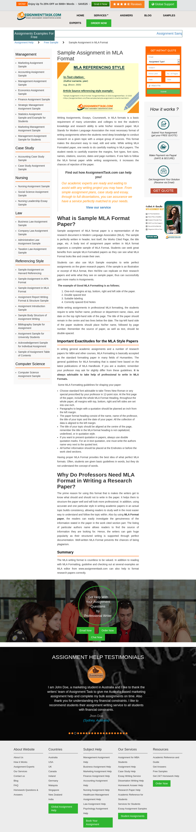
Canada (52, 771)
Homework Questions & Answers (26, 792)
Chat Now (96, 637)
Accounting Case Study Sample (31, 158)
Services (101, 15)
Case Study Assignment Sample (31, 167)
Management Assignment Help (96, 759)
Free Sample (51, 42)
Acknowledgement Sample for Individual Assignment (33, 344)
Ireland (52, 776)
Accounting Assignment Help (95, 783)
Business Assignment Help (97, 766)
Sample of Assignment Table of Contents (34, 353)
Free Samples (160, 771)
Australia (53, 757)
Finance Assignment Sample (34, 99)
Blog (147, 15)
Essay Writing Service (129, 776)
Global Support (163, 4)
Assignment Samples (178, 33)
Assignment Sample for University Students (31, 335)
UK (50, 766)
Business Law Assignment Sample (32, 223)
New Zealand (55, 794)
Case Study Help (127, 771)
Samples (169, 15)
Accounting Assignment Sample (31, 74)
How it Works (20, 762)
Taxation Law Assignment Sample (32, 251)
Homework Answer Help (130, 785)
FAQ (16, 785)
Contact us (19, 776)
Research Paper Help (129, 790)
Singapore (53, 790)
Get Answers (159, 766)
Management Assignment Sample (32, 83)
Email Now (86, 630)
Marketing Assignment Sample (30, 64)
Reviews (127, 4)
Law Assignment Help (94, 804)
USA (50, 762)
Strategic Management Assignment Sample (30, 107)
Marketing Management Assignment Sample (31, 128)
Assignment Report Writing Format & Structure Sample (33, 299)
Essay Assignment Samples (132, 808)
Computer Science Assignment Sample (29, 374)
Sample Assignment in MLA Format (33, 289)
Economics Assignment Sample (31, 92)
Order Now (99, 23)
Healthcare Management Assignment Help (96, 797)
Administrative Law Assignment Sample (29, 241)
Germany (53, 780)
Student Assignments (132, 816)
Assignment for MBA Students (128, 759)
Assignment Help (24, 42)
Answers (126, 15)
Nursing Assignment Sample (34, 186)
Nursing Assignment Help (96, 790)
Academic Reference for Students (130, 797)
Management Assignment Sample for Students (32, 138)
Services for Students (129, 804)
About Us (18, 757)
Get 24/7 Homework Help (166, 776)
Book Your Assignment (92, 822)
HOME (80, 15)
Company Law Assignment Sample (33, 232)
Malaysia (53, 785)
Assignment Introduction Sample (31, 308)
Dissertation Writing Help (131, 780)
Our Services (20, 771)
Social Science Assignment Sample (33, 193)
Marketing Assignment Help (97, 771)
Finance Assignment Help (96, 776)
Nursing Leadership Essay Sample (32, 203)
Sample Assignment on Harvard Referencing (31, 271)
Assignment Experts (24, 766)
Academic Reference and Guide (166, 759)
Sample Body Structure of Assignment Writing (32, 317)
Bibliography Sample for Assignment (31, 326)
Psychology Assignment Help (95, 811)
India (50, 799)
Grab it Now (100, 4)
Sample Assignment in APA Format (33, 280)
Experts (75, 22)
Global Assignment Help (61, 808)
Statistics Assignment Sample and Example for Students (32, 118)
